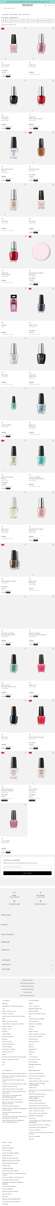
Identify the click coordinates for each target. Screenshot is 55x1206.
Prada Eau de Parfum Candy (9, 1086)
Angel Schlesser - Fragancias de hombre (13, 1024)
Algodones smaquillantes (35, 1024)
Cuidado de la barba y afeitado (10, 1153)
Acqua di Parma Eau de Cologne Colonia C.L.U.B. (13, 1080)
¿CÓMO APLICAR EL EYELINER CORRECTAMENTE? (37, 1084)
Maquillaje (14, 14)
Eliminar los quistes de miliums (10, 1191)
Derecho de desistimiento (27, 986)
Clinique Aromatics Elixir (8, 1044)
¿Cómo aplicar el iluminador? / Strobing (39, 1125)
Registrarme (27, 873)
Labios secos (32, 1118)
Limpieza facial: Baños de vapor (37, 1094)
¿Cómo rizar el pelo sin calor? (36, 1110)
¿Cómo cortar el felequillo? (9, 1186)
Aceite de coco (33, 1087)
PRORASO (5, 1031)
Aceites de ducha (33, 1031)
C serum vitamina (33, 1057)
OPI (10, 14)
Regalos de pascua (7, 1155)
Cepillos (31, 1003)
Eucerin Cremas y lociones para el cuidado (13, 1016)
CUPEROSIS (5, 1204)
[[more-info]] (9, 25)
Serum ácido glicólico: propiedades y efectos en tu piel (14, 1174)
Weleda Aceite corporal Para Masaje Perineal (14, 1073)
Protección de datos (27, 980)
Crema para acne (33, 1039)
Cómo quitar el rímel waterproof (37, 1076)
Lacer (3, 1062)
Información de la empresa (27, 983)
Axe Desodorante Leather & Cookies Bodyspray (12, 1113)
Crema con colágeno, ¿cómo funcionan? (13, 1177)
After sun (31, 1044)
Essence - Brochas (7, 1041)
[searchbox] (27, 8)
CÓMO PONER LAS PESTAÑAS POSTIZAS (40, 1108)
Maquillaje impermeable (35, 1064)
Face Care (31, 1067)
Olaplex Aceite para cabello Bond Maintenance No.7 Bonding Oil (14, 1109)
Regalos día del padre (8, 1148)
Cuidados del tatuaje (7, 1168)
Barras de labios (33, 1062)
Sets (30, 1016)
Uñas (19, 14)
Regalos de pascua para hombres (11, 1160)
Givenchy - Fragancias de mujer (10, 1059)
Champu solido (6, 1165)
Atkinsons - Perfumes (7, 1013)
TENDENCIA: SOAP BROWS (36, 1116)
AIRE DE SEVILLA (6, 1034)
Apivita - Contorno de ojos (9, 1011)
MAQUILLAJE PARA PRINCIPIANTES (11, 1199)
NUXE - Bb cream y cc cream (9, 1021)
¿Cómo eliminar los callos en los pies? (39, 1081)
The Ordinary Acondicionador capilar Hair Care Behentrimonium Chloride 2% (14, 1117)
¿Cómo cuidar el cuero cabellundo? (38, 1113)
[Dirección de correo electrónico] (27, 867)
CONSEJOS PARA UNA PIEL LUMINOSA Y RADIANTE (13, 1183)
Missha (4, 1054)
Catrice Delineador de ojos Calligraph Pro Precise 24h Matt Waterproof (13, 1121)
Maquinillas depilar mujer (35, 1008)
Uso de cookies (27, 992)
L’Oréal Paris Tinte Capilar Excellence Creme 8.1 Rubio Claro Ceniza (14, 1076)
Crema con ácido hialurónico (36, 1073)
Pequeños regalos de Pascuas (10, 1163)
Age (3, 1008)
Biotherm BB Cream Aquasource (10, 1106)
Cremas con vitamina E (35, 1130)
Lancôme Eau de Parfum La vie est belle (12, 1089)
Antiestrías (31, 1051)
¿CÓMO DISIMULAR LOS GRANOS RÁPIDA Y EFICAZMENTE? (40, 1121)
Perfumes (31, 1029)
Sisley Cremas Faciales (8, 1036)
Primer (30, 1054)
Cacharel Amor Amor (7, 1051)
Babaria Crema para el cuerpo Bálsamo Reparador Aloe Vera (12, 1102)
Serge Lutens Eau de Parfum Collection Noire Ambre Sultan (14, 1092)
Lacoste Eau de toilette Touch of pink (12, 1099)
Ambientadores (33, 1049)
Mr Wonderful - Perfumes (8, 1049)
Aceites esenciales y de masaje (37, 1034)
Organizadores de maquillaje (36, 1018)
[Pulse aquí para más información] (48, 2)
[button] (27, 960)
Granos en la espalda (34, 1136)
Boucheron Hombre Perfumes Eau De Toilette (14, 1057)
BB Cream (5, 1039)
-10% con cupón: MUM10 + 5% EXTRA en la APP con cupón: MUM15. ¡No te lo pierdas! (26, 1)
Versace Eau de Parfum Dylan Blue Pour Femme (14, 1084)
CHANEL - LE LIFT (6, 1029)
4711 (3, 1064)
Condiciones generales (27, 989)
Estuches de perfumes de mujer (37, 1013)
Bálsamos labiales (33, 1011)
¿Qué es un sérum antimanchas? (37, 1103)
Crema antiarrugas (33, 1021)
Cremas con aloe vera (34, 1078)
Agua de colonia (6, 1194)
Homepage (5, 14)
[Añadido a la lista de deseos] (25, 28)
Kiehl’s (3, 1018)
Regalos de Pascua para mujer (10, 1158)
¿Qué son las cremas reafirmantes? (38, 1127)
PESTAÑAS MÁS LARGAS (35, 1100)
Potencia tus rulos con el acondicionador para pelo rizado (41, 1090)
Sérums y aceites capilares (36, 1036)
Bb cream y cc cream (34, 1059)
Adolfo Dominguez (7, 1046)
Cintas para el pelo (34, 1041)
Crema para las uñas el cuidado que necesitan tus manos (41, 1133)
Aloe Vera (31, 1139)
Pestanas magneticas (7, 1189)
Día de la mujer (6, 1145)
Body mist (31, 1046)
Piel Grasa (5, 1196)
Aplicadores (32, 1026)
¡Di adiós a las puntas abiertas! (10, 1170)
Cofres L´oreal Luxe (34, 1006)
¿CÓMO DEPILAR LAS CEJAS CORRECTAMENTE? (36, 1097)
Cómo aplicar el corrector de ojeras (38, 1105)
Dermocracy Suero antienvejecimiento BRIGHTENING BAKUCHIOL (12, 1096)
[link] (13, 52)
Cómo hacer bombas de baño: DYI (11, 1201)
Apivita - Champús (7, 1026)
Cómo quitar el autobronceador (10, 1180)
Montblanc (5, 1003)
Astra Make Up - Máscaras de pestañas (12, 1006)
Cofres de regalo (6, 1150)
